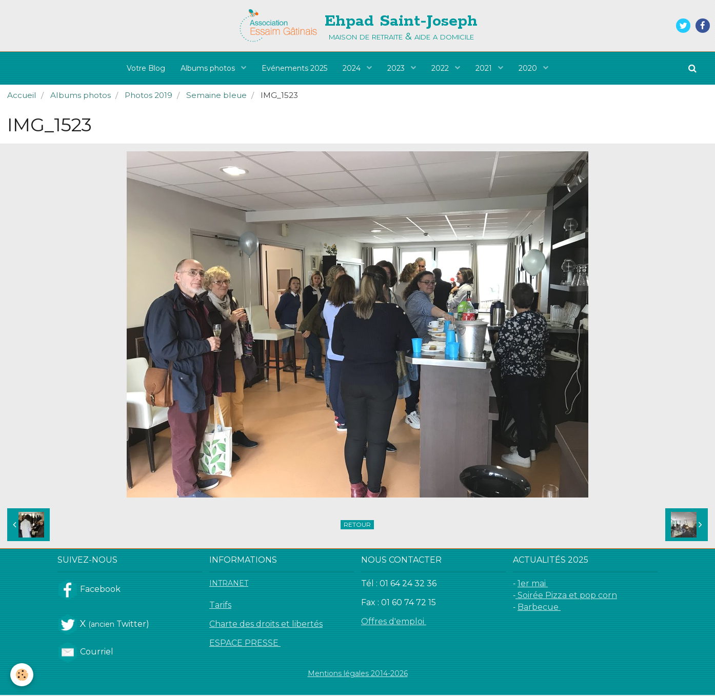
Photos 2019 (148, 96)
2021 (484, 68)
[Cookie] (21, 674)
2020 (529, 68)
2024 (353, 68)
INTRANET (228, 584)
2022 (441, 68)
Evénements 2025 (294, 68)
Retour (357, 525)
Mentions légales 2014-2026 (358, 674)
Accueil (21, 96)
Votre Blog (146, 68)
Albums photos (209, 68)
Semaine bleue (216, 96)
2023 (397, 68)
